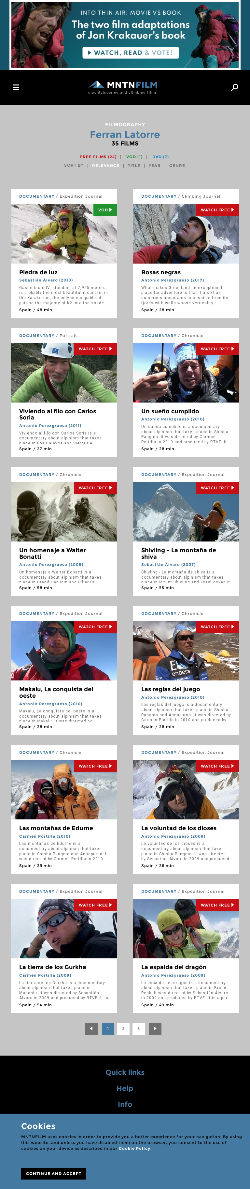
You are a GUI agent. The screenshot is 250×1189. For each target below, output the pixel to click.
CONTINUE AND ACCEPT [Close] (53, 1173)
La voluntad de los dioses (178, 828)
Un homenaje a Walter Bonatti (52, 553)
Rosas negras (161, 272)
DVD (160, 156)
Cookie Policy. (135, 1148)
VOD (134, 156)
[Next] (155, 1029)
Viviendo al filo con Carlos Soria (57, 414)
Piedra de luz (38, 272)
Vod (105, 209)
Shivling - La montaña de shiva (178, 553)
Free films (98, 156)
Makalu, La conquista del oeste (56, 692)
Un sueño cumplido (170, 411)
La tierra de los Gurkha (52, 967)
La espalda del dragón (174, 967)
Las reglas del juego (170, 689)
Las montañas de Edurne (56, 828)
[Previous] (91, 1029)
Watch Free (217, 209)
